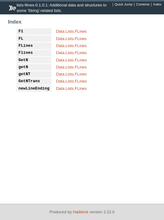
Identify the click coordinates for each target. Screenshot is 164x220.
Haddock (81, 212)
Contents (143, 4)
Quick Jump (123, 4)
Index (157, 4)
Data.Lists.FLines (71, 31)
